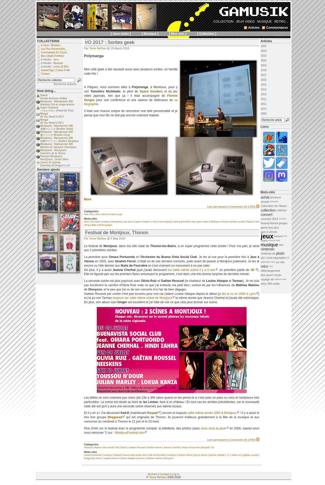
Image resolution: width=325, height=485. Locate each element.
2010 (263, 108)
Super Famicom (49, 107)
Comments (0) (238, 206)
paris (86, 221)
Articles (266, 41)
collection (268, 210)
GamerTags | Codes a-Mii (55, 70)
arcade (241, 221)
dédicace (215, 221)
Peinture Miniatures (51, 156)
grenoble (185, 221)
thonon (225, 221)
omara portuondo (93, 455)
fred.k (99, 458)
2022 (263, 55)
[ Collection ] (206, 34)
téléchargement (270, 270)
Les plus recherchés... (54, 48)
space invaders (143, 221)
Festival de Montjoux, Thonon (116, 232)
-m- (228, 455)
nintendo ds (268, 253)
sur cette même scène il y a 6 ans (191, 270)
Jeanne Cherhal (172, 447)
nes (281, 244)
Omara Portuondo (191, 447)
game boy (267, 227)
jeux (267, 236)
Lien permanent (217, 206)
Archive (152, 474)
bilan (93, 225)
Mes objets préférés (52, 56)
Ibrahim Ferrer (154, 447)
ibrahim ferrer (185, 455)
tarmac (140, 458)
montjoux (172, 455)
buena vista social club (134, 455)
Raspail (152, 413)
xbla (284, 279)
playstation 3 (281, 257)
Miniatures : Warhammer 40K (56, 101)
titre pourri (267, 275)
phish (280, 253)
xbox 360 (266, 283)
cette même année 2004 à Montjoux (212, 413)
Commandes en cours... (55, 52)
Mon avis (88, 214)
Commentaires (277, 27)
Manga (44, 113)
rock (271, 266)
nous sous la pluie (213, 428)
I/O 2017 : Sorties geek (110, 42)
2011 (263, 104)
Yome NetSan (97, 48)
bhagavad (89, 458)
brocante (95, 221)
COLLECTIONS (48, 41)
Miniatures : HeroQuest (53, 150)
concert (266, 215)
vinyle (277, 275)
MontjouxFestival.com (129, 432)
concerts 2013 (269, 218)
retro (154, 221)
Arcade (112, 214)
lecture (278, 236)
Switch (43, 95)
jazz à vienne (200, 455)
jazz (276, 227)
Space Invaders (151, 91)
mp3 (278, 240)
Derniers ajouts (48, 169)
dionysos (168, 458)
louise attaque (128, 458)
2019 (263, 65)
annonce (275, 197)
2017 (263, 75)
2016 (263, 79)
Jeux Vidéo (100, 214)
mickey (105, 221)
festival (117, 455)
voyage (265, 279)
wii (272, 279)
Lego (119, 214)
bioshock (274, 201)
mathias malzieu (154, 458)
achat (233, 221)
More (87, 199)
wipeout (278, 279)
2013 (263, 94)
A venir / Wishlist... (51, 45)
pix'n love (266, 257)
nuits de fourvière (156, 455)
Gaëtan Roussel (137, 447)
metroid (272, 240)
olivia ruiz (236, 455)
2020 (263, 60)
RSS (254, 206)
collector (281, 210)
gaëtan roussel (250, 455)
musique (107, 455)
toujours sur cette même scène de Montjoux (142, 298)
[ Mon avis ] (177, 34)
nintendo (267, 249)
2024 (263, 51)
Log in (175, 474)
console (282, 219)
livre (285, 236)
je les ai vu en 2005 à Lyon (237, 294)
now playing (165, 221)
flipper (250, 221)
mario (176, 221)
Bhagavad (115, 417)
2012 (263, 99)
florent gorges (105, 225)
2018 (263, 70)
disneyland (116, 221)
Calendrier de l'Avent (274, 205)
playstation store (268, 262)
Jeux (56, 59)
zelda (276, 283)
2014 (263, 89)
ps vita (280, 262)
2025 (263, 46)
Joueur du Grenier (50, 162)
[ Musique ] (150, 34)
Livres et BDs (61, 66)
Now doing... (46, 91)
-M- (252, 270)
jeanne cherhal (216, 455)
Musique (88, 447)
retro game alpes (200, 221)
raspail (107, 458)
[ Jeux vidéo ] (121, 34)
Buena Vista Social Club (106, 447)
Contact (164, 474)
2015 (263, 84)
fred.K (124, 447)
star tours (128, 221)
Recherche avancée (65, 84)
